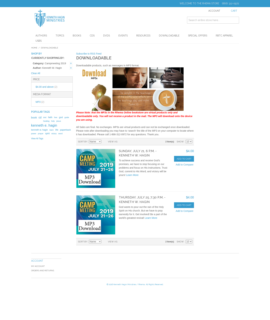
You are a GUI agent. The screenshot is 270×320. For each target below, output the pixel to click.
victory (54, 133)
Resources (143, 35)
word (60, 133)
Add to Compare (184, 164)
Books (77, 35)
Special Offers (197, 35)
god (61, 117)
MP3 (40, 102)
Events (123, 35)
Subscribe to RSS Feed (88, 53)
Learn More (132, 175)
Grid (121, 141)
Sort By (82, 141)
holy (53, 121)
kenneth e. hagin (44, 125)
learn (52, 130)
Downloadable (169, 35)
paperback (65, 129)
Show (180, 141)
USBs (39, 40)
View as (112, 141)
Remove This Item (71, 63)
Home (34, 48)
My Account (38, 266)
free (55, 117)
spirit (47, 133)
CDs (92, 35)
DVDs (106, 35)
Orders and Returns (42, 270)
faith (50, 117)
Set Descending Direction (104, 141)
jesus (58, 121)
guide (66, 117)
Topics (60, 35)
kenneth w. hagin (39, 129)
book (34, 117)
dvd (44, 117)
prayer (40, 133)
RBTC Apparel (224, 35)
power (33, 133)
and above (46, 86)
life (56, 129)
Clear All (35, 73)
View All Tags (37, 138)
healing (46, 121)
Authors (41, 35)
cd (40, 117)
